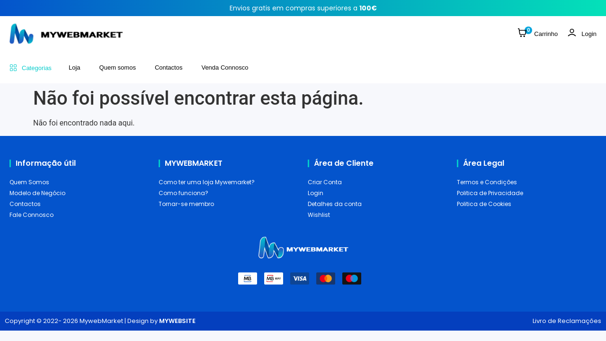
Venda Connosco (224, 67)
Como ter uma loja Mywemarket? (207, 182)
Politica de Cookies (484, 204)
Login (315, 193)
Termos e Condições (487, 182)
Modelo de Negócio (37, 193)
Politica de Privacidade (490, 193)
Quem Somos (29, 182)
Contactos (169, 67)
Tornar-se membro (186, 204)
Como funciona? (183, 193)
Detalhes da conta (335, 204)
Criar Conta (325, 182)
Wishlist (319, 215)
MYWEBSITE (177, 320)
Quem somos (117, 67)
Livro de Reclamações (567, 320)
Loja (74, 67)
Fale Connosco (31, 215)
